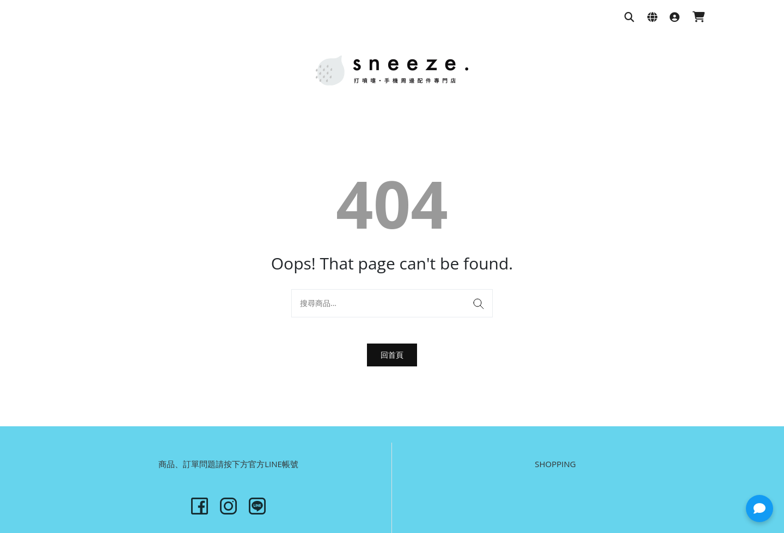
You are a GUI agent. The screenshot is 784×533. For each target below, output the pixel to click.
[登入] (674, 18)
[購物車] (699, 18)
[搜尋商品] (629, 18)
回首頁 (392, 355)
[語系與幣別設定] (652, 18)
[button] (759, 508)
